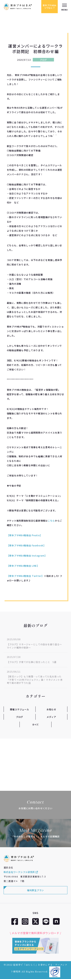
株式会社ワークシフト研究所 (21, 872)
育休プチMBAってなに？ (49, 6)
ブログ (43, 59)
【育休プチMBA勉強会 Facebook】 (26, 545)
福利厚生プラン (35, 890)
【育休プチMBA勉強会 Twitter (24, 575)
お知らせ (51, 709)
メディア (51, 716)
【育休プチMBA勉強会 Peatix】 (24, 535)
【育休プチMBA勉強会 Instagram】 (27, 555)
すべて (35, 724)
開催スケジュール (19, 709)
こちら (51, 520)
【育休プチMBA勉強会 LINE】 (23, 565)
